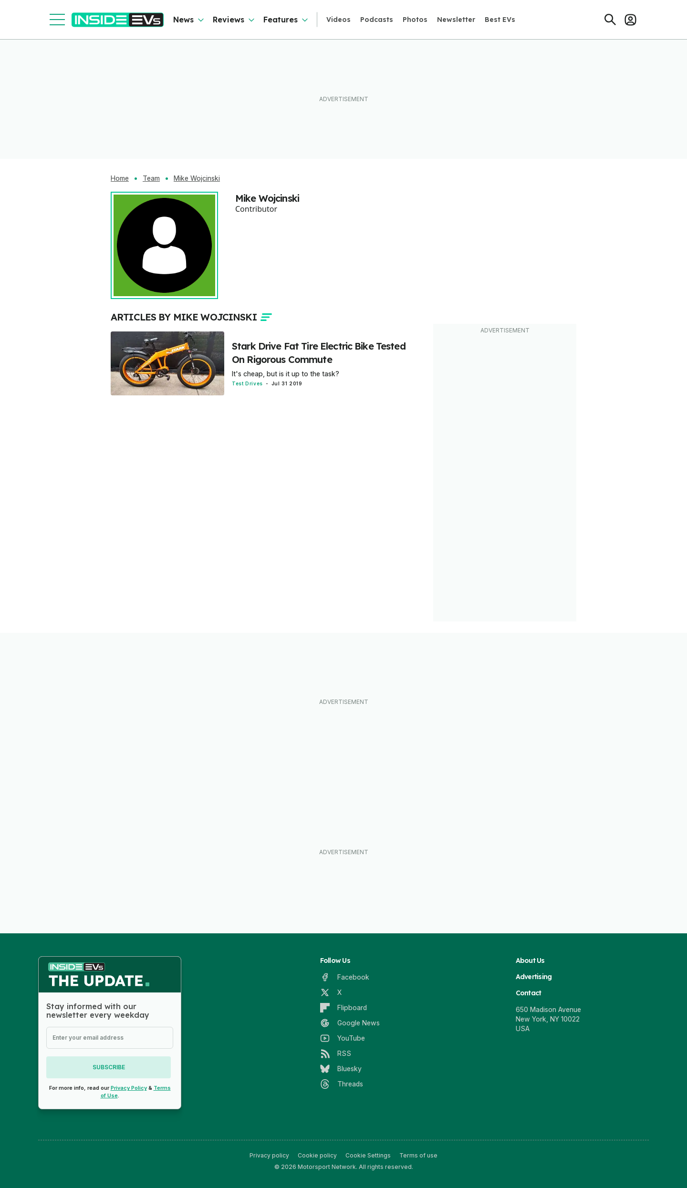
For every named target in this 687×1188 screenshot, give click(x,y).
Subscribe (110, 1067)
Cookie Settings (368, 1155)
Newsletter (456, 19)
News (183, 19)
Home (120, 178)
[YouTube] (342, 1038)
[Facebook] (344, 977)
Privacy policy (269, 1155)
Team (151, 178)
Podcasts (376, 19)
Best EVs (500, 19)
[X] (331, 992)
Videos (338, 19)
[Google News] (350, 1023)
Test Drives (247, 383)
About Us (530, 960)
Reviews (228, 19)
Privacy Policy (129, 1088)
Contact (528, 993)
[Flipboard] (343, 1007)
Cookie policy (317, 1155)
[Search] (610, 19)
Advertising (534, 976)
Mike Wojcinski (197, 178)
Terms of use (418, 1155)
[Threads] (341, 1084)
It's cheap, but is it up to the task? (285, 374)
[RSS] (335, 1053)
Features (280, 19)
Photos (415, 19)
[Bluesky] (341, 1069)
